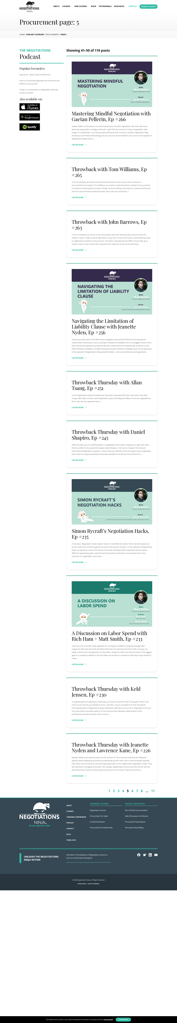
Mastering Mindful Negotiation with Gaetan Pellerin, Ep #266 (111, 116)
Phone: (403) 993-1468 (39, 825)
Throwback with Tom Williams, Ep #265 (109, 172)
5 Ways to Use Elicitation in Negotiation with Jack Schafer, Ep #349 (38, 91)
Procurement (52, 34)
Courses (66, 6)
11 (153, 791)
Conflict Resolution (97, 822)
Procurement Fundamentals (101, 827)
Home (22, 34)
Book (93, 6)
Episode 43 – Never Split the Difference (34, 74)
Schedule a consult (148, 7)
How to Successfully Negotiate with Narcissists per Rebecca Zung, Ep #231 (39, 82)
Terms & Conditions (93, 884)
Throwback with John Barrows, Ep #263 (109, 224)
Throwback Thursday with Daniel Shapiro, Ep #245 (108, 434)
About (56, 6)
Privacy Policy (82, 884)
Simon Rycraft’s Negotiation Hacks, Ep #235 (110, 533)
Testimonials (105, 6)
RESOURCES (119, 6)
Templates (71, 840)
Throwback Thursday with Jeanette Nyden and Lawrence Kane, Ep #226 (111, 747)
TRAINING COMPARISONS (76, 817)
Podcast (70, 823)
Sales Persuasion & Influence (136, 816)
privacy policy (108, 1020)
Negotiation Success (98, 810)
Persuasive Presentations (135, 822)
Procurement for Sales (99, 816)
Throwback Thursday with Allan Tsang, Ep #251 (107, 385)
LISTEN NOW (79, 144)
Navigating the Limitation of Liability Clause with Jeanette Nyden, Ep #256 (104, 326)
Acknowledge (123, 1019)
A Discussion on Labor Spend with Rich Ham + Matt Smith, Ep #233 (109, 636)
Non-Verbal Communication (136, 810)
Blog (68, 834)
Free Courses (80, 6)
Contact (132, 6)
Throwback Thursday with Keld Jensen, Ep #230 (106, 691)
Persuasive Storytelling (134, 827)
